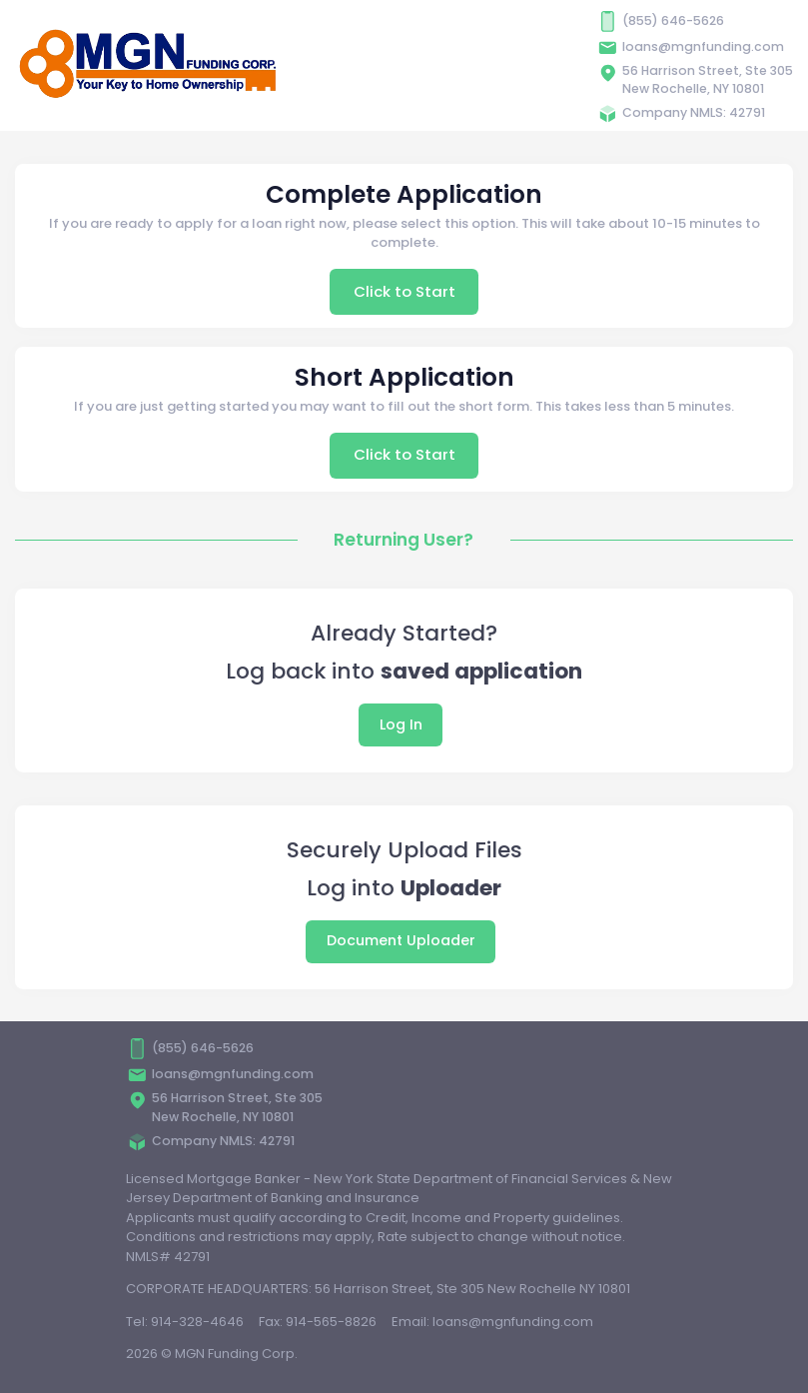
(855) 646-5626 (673, 20)
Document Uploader (401, 940)
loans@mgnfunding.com (703, 46)
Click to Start (404, 291)
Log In (401, 724)
